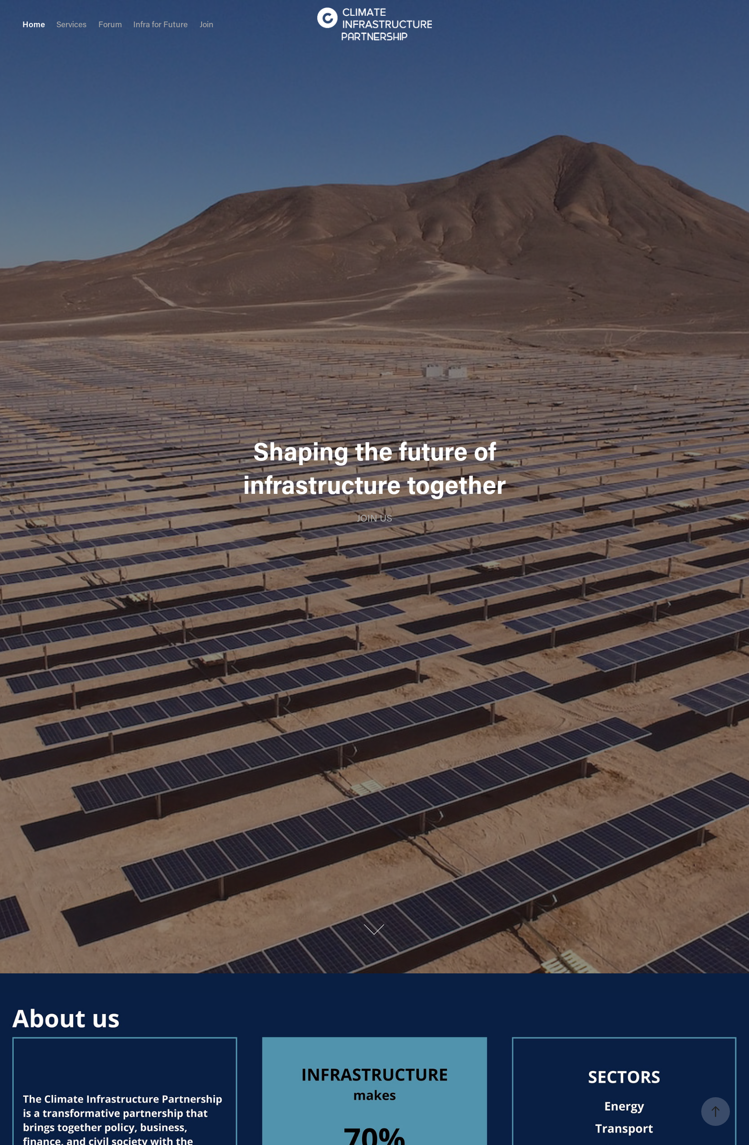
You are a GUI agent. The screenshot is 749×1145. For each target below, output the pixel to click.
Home (33, 24)
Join (207, 24)
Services (71, 24)
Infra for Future (160, 24)
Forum (110, 24)
